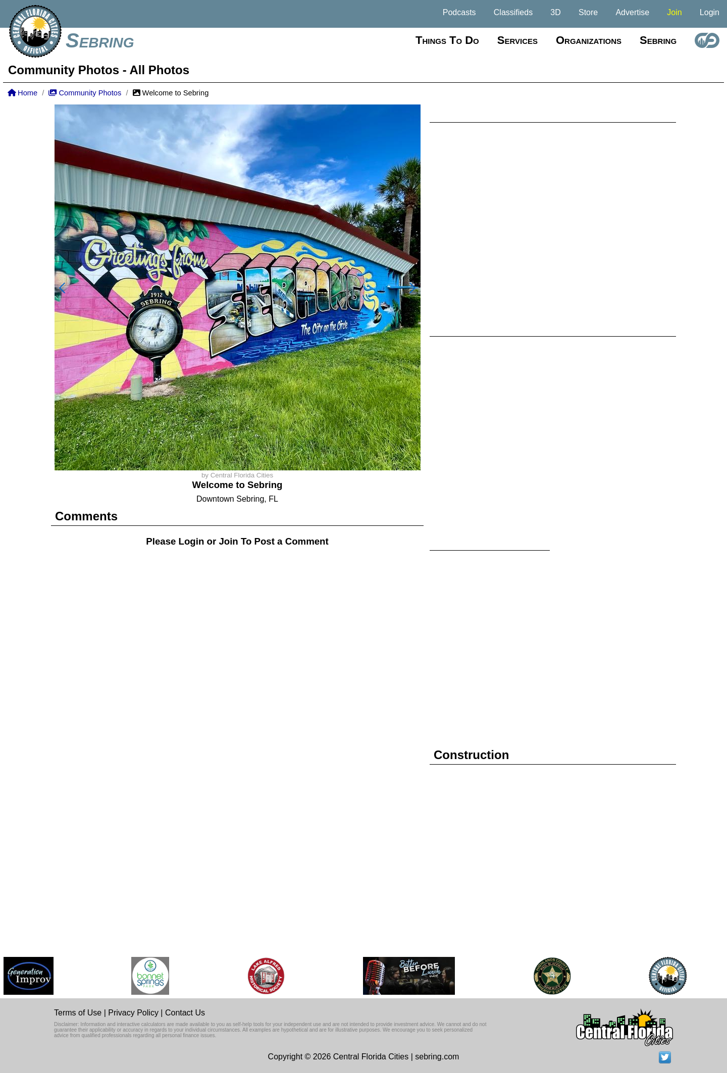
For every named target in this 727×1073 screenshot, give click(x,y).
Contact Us (185, 1012)
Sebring (100, 40)
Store (588, 12)
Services (517, 40)
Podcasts (459, 12)
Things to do (447, 40)
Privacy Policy (133, 1012)
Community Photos (84, 93)
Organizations (588, 40)
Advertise (632, 12)
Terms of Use (77, 1012)
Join (674, 12)
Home (22, 93)
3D (555, 12)
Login (709, 12)
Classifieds (513, 12)
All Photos (159, 70)
